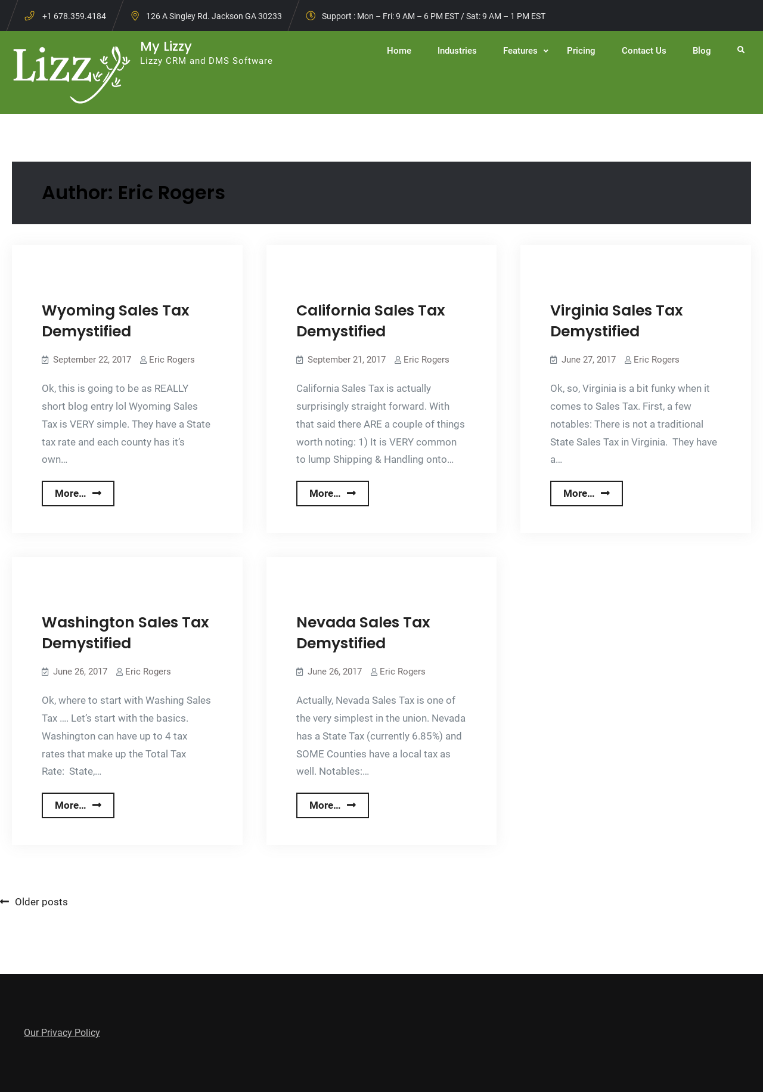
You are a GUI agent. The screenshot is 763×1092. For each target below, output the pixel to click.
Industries (457, 50)
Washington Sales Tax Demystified (125, 633)
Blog (702, 50)
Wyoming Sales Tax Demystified (116, 321)
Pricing (581, 50)
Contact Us (644, 50)
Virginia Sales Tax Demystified (616, 321)
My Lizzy (166, 46)
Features (520, 50)
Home (399, 50)
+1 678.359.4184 (74, 16)
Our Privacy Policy (62, 1032)
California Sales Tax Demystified (370, 321)
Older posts (41, 902)
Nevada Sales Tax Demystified (363, 633)
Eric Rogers (172, 359)
